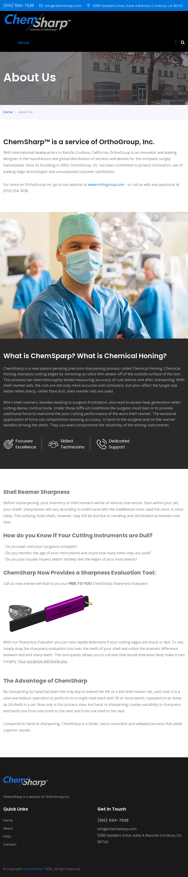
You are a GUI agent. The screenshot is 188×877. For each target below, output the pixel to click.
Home (8, 42)
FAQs (37, 42)
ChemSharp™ (33, 869)
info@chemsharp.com (60, 5)
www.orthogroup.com (106, 184)
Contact (82, 42)
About (23, 42)
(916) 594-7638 (18, 5)
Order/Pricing (58, 42)
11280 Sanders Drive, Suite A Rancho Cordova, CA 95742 (135, 5)
